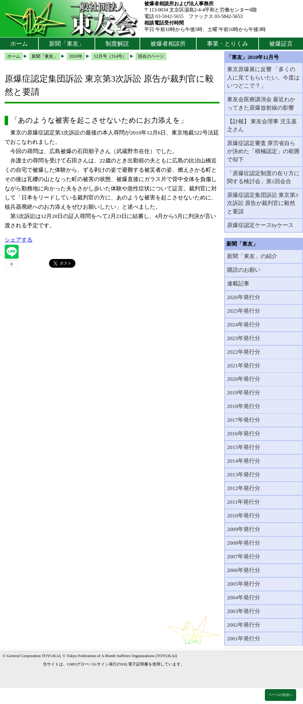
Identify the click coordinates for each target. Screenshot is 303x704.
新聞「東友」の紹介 (252, 256)
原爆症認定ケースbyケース (260, 225)
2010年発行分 (243, 515)
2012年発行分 (243, 488)
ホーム (19, 43)
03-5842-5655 (169, 16)
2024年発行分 (243, 324)
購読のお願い (244, 270)
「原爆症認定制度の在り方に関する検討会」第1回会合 (263, 177)
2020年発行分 (243, 379)
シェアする (19, 240)
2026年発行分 (243, 297)
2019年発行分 (243, 392)
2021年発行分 (243, 365)
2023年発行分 (243, 338)
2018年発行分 (243, 406)
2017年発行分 (243, 420)
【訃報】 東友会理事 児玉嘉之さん (262, 125)
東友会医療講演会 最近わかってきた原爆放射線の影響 (261, 103)
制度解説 (117, 43)
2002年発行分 (243, 625)
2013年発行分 (243, 474)
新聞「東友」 (66, 43)
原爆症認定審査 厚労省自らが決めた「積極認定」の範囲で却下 (263, 151)
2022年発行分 (243, 352)
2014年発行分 (243, 461)
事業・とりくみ (227, 43)
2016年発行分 (243, 433)
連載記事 (238, 283)
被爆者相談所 (168, 43)
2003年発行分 (243, 611)
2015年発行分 (243, 447)
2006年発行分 (243, 570)
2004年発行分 (243, 597)
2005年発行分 (243, 584)
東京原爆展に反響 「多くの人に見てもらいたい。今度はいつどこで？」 (263, 77)
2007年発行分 (243, 556)
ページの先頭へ (280, 695)
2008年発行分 (243, 543)
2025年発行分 (243, 311)
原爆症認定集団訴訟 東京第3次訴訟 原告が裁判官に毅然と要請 (262, 203)
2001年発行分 (243, 638)
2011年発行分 (243, 502)
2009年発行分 (243, 529)
